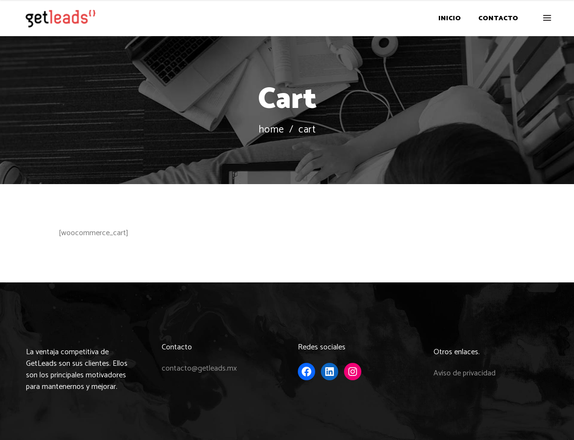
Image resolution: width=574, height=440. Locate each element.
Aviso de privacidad (465, 373)
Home (271, 130)
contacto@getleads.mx (199, 368)
